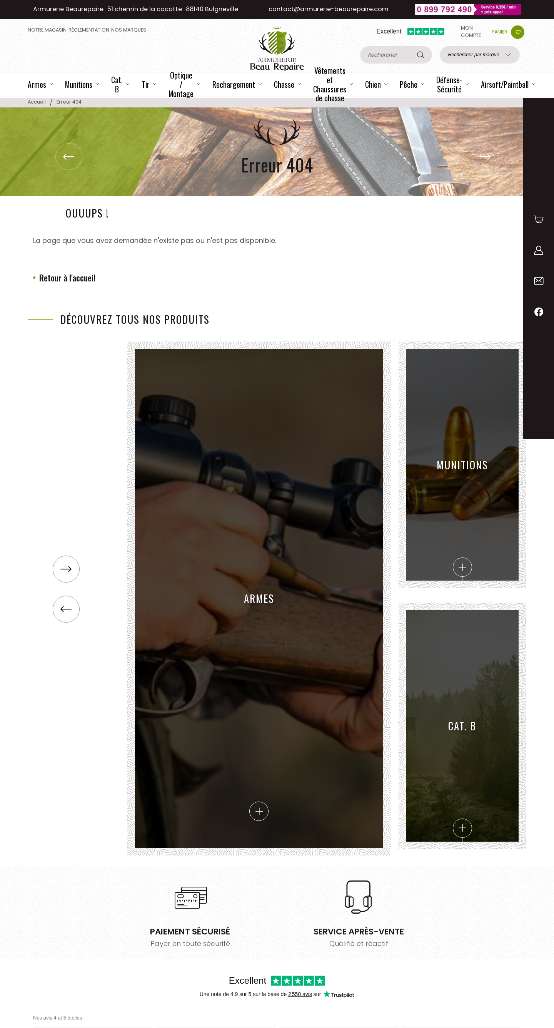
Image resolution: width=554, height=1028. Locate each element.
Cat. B (462, 778)
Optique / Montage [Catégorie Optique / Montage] (181, 84)
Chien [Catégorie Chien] (373, 84)
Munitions (462, 517)
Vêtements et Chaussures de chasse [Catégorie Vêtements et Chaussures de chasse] (329, 84)
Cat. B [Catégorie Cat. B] (117, 84)
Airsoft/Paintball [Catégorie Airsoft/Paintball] (505, 84)
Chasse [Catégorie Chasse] (284, 84)
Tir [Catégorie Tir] (146, 84)
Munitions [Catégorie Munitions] (78, 84)
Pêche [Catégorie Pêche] (408, 84)
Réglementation (88, 30)
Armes (259, 706)
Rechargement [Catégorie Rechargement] (233, 84)
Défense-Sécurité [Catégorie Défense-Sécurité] (449, 84)
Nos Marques (128, 30)
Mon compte (471, 32)
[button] (485, 156)
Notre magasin (47, 30)
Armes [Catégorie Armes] (37, 84)
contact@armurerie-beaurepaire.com (329, 9)
